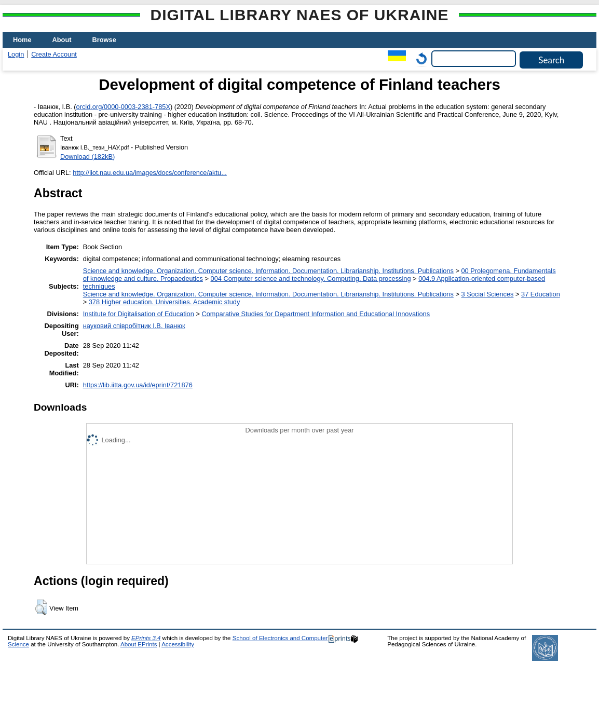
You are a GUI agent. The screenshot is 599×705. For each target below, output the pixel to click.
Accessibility (177, 644)
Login (16, 54)
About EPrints (138, 644)
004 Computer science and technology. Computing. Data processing (311, 278)
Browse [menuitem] (104, 40)
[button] (41, 607)
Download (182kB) (87, 156)
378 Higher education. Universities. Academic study (164, 302)
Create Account (54, 54)
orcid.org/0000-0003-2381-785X (123, 107)
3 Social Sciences (487, 294)
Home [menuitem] (22, 40)
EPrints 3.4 (145, 638)
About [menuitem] (62, 40)
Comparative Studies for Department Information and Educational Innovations (315, 314)
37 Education (540, 294)
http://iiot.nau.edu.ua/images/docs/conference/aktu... (150, 173)
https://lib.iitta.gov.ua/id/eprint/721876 (138, 385)
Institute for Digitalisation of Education (138, 314)
